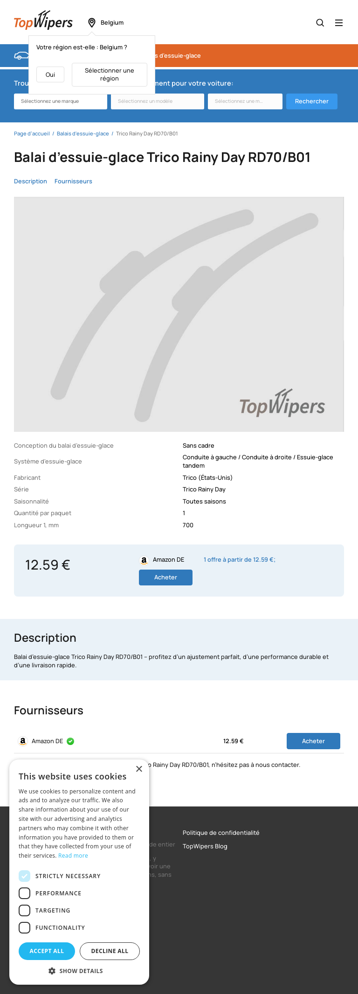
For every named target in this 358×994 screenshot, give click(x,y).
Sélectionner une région (109, 74)
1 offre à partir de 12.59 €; (239, 560)
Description (30, 181)
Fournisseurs (73, 181)
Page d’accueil (32, 133)
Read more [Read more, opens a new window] (73, 856)
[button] (79, 970)
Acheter (165, 577)
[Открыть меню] (339, 23)
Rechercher (312, 101)
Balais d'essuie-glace (171, 56)
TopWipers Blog (205, 846)
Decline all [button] (110, 951)
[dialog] (79, 872)
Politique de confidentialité (221, 833)
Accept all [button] (47, 951)
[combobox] (60, 101)
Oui (50, 74)
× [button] (138, 769)
